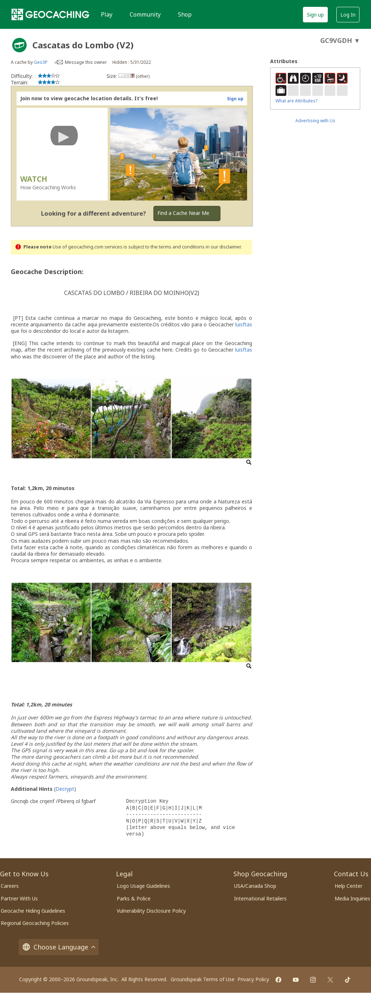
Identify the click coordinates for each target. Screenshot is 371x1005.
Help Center (348, 885)
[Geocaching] (50, 14)
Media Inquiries (352, 898)
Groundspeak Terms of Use (202, 979)
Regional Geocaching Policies (35, 923)
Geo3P (41, 62)
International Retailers (260, 898)
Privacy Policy (253, 979)
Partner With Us (19, 898)
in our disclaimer (223, 247)
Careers (10, 885)
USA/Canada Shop (255, 885)
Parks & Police (134, 898)
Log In (348, 14)
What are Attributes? (296, 101)
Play (106, 14)
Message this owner (86, 62)
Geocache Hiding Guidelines (33, 910)
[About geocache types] (19, 45)
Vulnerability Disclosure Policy (151, 910)
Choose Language (58, 947)
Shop (185, 14)
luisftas (243, 324)
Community (145, 14)
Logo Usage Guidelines (143, 885)
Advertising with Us (315, 121)
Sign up (315, 14)
